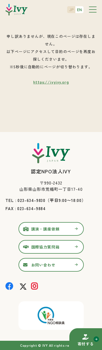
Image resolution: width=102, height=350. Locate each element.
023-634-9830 (31, 200)
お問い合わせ (43, 265)
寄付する (86, 343)
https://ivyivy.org (51, 82)
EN (79, 9)
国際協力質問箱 (45, 247)
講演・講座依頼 (45, 229)
